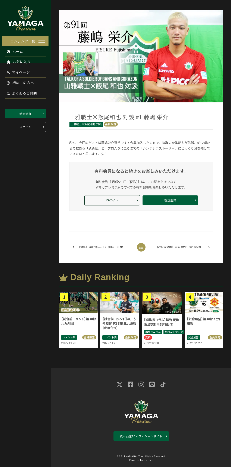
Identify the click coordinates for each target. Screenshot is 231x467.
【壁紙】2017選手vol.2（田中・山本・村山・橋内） (103, 247)
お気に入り (16, 60)
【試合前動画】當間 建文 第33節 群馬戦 (182, 247)
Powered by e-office (141, 460)
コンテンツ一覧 (22, 39)
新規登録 (25, 112)
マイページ (16, 71)
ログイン (25, 126)
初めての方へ (18, 81)
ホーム (12, 50)
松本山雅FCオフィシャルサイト (141, 436)
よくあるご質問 (19, 92)
